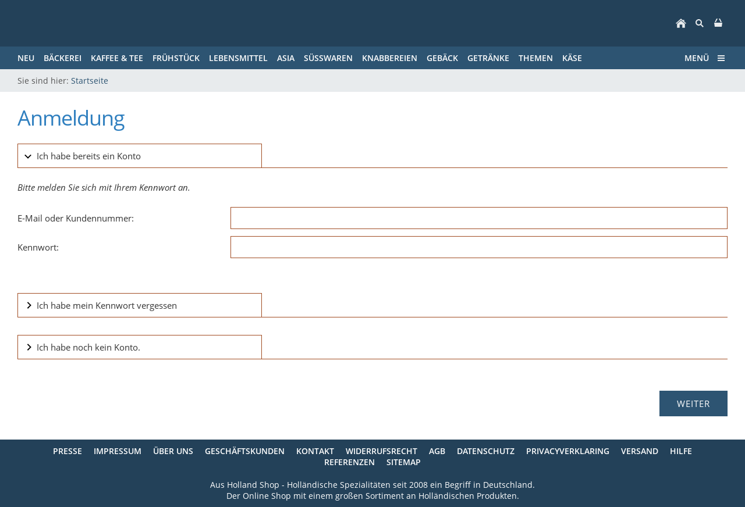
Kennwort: (38, 247)
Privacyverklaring (567, 450)
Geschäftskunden (245, 450)
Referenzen (349, 461)
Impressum (117, 450)
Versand (639, 450)
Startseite (89, 80)
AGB (437, 450)
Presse (67, 450)
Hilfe (681, 450)
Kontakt (315, 450)
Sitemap (403, 461)
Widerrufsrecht (381, 450)
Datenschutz (486, 450)
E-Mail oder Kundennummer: (75, 218)
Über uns (173, 450)
